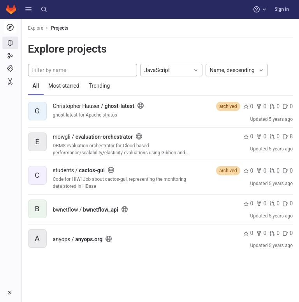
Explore (36, 28)
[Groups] (10, 55)
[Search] (44, 9)
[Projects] (10, 43)
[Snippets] (10, 81)
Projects (60, 28)
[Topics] (10, 68)
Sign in (281, 9)
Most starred (64, 86)
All (36, 86)
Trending (99, 86)
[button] (28, 9)
